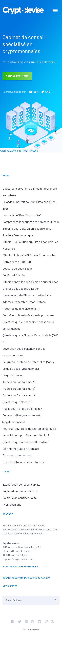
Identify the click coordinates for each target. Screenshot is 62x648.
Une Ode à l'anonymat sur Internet (24, 462)
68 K (34, 91)
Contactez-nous (17, 76)
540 (45, 91)
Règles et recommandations (20, 491)
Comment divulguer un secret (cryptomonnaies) (21, 418)
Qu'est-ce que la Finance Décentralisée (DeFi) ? (30, 338)
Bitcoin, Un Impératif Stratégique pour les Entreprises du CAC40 (29, 258)
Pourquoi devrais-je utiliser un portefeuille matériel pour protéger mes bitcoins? (29, 432)
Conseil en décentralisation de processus (28, 315)
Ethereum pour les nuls (17, 455)
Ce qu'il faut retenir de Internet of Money (28, 362)
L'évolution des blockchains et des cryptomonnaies (23, 352)
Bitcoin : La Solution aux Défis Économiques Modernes (30, 245)
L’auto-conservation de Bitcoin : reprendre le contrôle (29, 192)
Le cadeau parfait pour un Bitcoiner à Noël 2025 (29, 205)
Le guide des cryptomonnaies (21, 368)
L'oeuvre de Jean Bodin (17, 268)
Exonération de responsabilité (21, 484)
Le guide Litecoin (13, 375)
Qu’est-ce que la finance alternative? (25, 442)
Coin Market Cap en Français (20, 448)
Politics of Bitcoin (13, 275)
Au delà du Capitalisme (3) (18, 382)
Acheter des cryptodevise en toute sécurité (26, 577)
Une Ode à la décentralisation (21, 288)
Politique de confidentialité (19, 498)
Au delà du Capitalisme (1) (18, 395)
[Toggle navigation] (55, 10)
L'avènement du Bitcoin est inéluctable (27, 295)
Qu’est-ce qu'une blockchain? (21, 308)
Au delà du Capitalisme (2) (18, 388)
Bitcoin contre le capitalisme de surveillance (30, 282)
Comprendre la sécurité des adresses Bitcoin (30, 222)
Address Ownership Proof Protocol (19, 150)
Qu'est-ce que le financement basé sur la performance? (28, 325)
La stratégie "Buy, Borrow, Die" (21, 215)
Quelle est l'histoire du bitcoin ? (22, 408)
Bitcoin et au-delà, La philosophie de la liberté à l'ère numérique (26, 232)
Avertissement (11, 504)
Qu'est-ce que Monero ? (17, 402)
